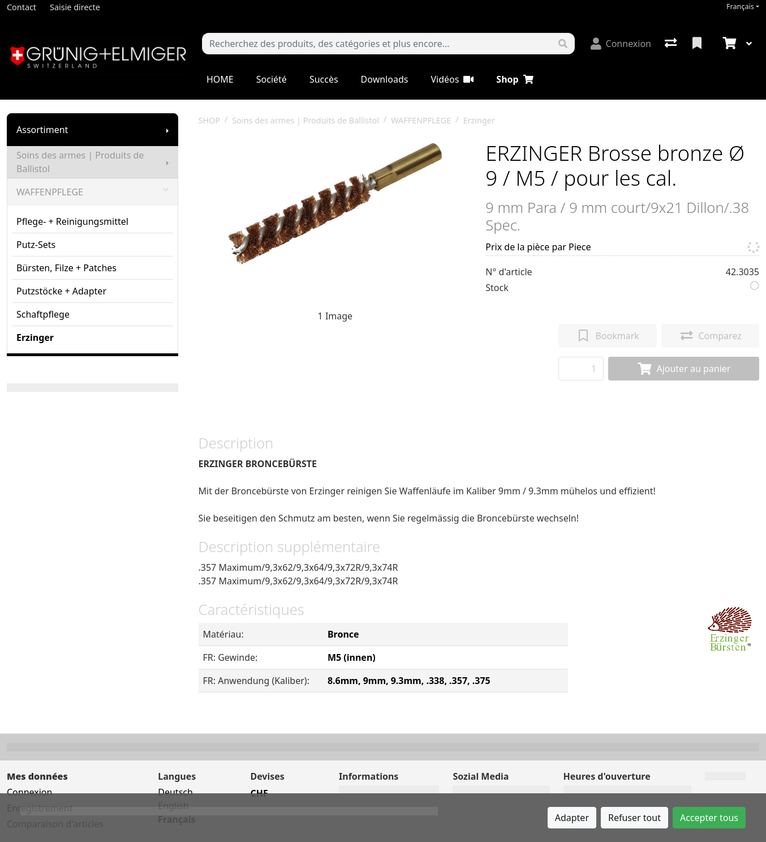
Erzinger (35, 337)
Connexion (29, 792)
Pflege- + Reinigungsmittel (72, 221)
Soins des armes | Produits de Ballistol (80, 162)
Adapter (572, 817)
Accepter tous (709, 817)
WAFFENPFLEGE (92, 192)
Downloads (384, 79)
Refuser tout (634, 817)
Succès (323, 79)
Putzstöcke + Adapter (61, 291)
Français (740, 6)
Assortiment (42, 129)
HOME (220, 79)
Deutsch (175, 792)
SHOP (210, 120)
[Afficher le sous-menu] (167, 130)
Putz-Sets (35, 244)
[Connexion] (621, 43)
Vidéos (452, 79)
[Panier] (728, 43)
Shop (514, 79)
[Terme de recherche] (377, 43)
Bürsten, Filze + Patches (66, 268)
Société (271, 79)
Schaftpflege (43, 314)
